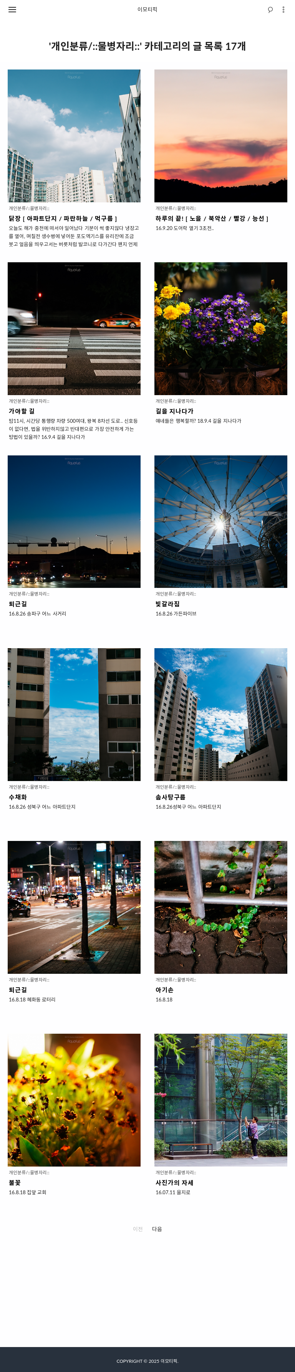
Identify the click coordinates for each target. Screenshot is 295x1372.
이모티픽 (147, 9)
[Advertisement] (147, 1293)
